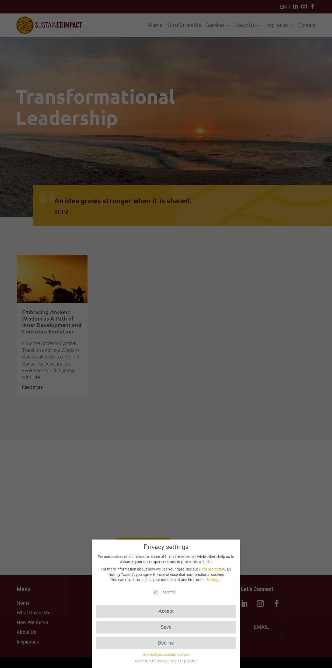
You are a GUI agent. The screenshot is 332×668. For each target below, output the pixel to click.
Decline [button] (166, 643)
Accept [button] (166, 611)
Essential (164, 592)
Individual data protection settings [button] (166, 654)
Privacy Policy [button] (167, 661)
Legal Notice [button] (188, 661)
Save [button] (166, 627)
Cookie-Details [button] (145, 661)
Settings (213, 579)
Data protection (212, 569)
